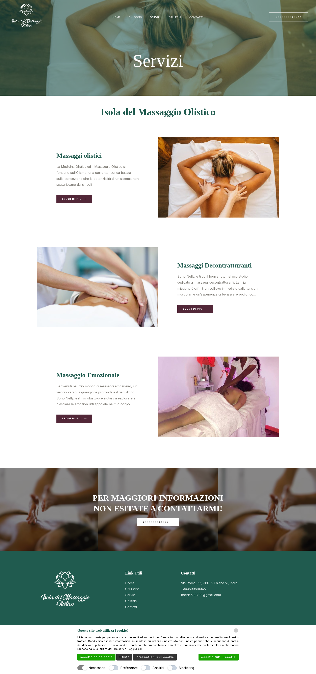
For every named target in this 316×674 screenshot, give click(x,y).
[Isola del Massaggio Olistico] (26, 17)
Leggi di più (135, 649)
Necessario (97, 668)
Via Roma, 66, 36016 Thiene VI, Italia (209, 586)
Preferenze (129, 668)
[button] (288, 17)
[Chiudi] (236, 630)
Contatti (191, 17)
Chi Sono (138, 17)
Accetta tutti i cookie (218, 656)
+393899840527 (194, 592)
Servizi (155, 17)
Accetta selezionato (96, 656)
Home (122, 17)
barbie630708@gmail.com (201, 598)
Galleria (172, 17)
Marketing (186, 668)
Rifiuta (124, 656)
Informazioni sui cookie (155, 656)
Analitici (158, 668)
